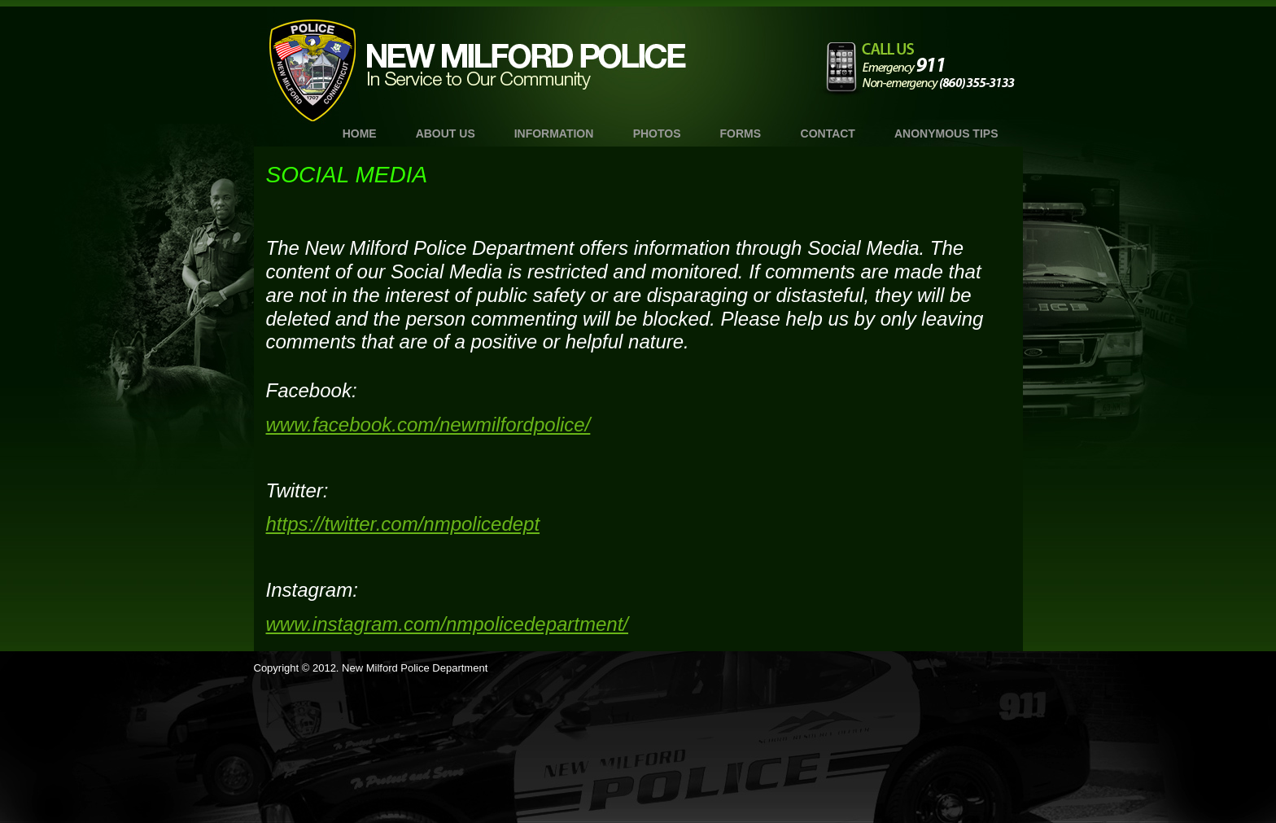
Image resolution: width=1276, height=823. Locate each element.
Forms (741, 133)
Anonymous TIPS (946, 133)
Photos (657, 133)
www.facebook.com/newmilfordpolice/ (428, 425)
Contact (828, 133)
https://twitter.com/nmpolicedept (403, 524)
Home (360, 133)
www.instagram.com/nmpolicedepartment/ (447, 624)
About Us (445, 133)
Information (554, 133)
